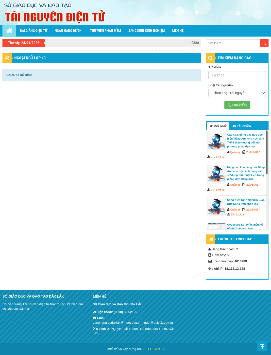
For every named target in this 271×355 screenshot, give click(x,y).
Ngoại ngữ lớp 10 (30, 57)
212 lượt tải (217, 157)
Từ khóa (214, 67)
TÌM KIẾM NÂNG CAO (235, 57)
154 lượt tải (237, 214)
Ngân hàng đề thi (69, 31)
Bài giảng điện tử (33, 31)
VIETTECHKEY (153, 349)
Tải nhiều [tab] (242, 126)
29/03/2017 (253, 152)
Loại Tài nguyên (220, 85)
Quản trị (235, 152)
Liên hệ (178, 31)
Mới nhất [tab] (218, 126)
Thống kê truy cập (235, 239)
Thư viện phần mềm (105, 31)
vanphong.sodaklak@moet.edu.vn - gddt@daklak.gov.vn (133, 322)
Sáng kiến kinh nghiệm (146, 31)
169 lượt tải (217, 189)
